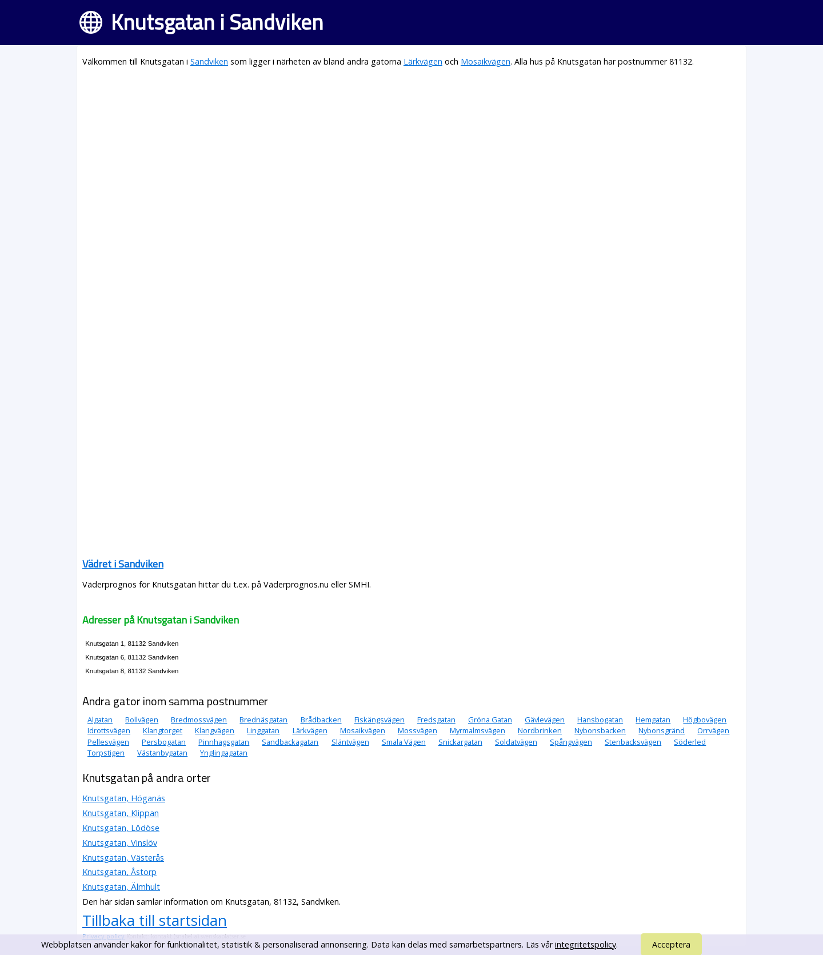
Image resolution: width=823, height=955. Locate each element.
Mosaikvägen (485, 61)
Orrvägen (713, 730)
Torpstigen (106, 753)
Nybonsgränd (661, 730)
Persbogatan (164, 742)
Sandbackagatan (290, 742)
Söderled (690, 742)
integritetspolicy (585, 944)
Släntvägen (350, 742)
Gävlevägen (545, 719)
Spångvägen (571, 742)
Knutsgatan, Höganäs (123, 798)
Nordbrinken (540, 730)
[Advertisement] (411, 158)
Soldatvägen (516, 742)
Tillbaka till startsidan (154, 920)
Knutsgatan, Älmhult (121, 886)
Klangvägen (214, 730)
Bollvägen (141, 719)
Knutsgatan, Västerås (123, 857)
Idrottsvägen (108, 730)
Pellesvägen (108, 742)
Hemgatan (653, 719)
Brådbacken (321, 719)
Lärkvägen (422, 61)
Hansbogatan (600, 719)
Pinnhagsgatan (223, 742)
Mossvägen (417, 730)
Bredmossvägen (199, 719)
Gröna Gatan (490, 719)
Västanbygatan (162, 753)
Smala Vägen (404, 742)
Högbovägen (704, 719)
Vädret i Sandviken (122, 564)
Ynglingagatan (223, 753)
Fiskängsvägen (379, 719)
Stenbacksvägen (633, 742)
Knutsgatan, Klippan (120, 813)
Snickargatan (460, 742)
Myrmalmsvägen (477, 730)
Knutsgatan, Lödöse (120, 827)
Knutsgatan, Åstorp (119, 871)
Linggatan (263, 730)
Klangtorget (162, 730)
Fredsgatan (436, 719)
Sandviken (209, 61)
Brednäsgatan (263, 719)
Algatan (100, 719)
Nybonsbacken (600, 730)
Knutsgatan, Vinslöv (119, 842)
